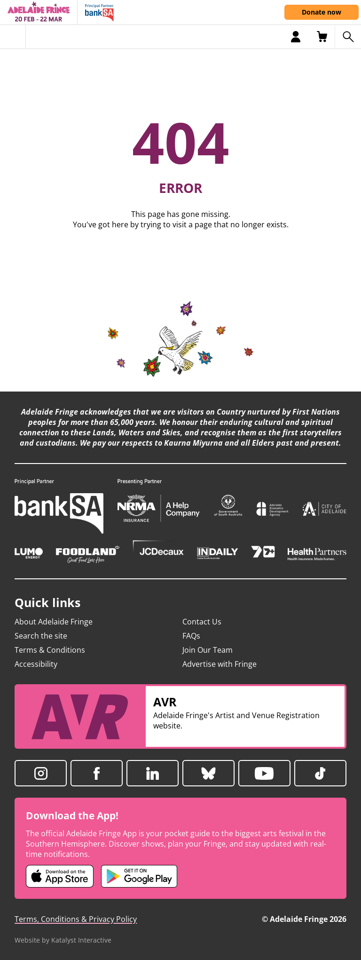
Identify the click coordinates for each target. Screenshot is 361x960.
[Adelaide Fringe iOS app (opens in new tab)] (60, 876)
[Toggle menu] (13, 36)
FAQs (191, 636)
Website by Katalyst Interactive (63, 940)
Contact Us (201, 621)
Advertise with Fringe (219, 664)
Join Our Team (207, 650)
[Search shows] (348, 36)
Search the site (41, 636)
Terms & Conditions (50, 650)
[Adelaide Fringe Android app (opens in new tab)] (139, 876)
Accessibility (36, 664)
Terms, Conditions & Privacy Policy (76, 919)
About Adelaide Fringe (54, 621)
